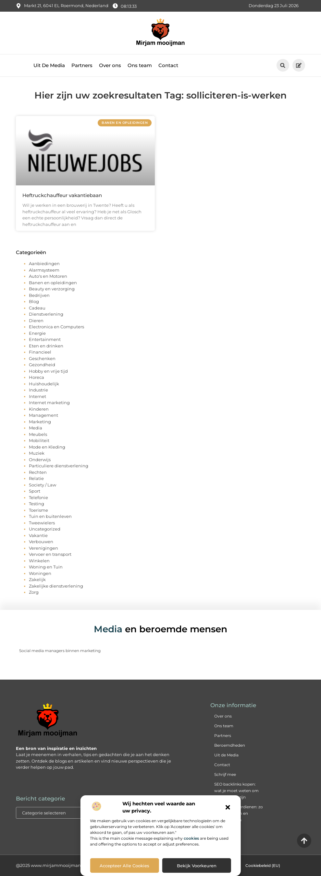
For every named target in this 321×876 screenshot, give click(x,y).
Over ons (110, 65)
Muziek (36, 453)
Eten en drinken (46, 345)
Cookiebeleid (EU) (262, 865)
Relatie (36, 478)
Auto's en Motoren (48, 276)
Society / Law (42, 484)
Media (35, 427)
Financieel (40, 352)
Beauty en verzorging (52, 288)
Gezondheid (42, 364)
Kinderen (39, 409)
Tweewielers (42, 522)
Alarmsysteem (44, 270)
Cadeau (37, 307)
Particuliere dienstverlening (58, 465)
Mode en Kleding (47, 447)
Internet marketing (49, 402)
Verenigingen (43, 548)
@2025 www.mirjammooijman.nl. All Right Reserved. (72, 865)
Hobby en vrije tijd (48, 371)
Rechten (38, 472)
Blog (34, 301)
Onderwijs (40, 459)
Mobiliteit (39, 440)
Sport (34, 491)
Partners (82, 65)
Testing (36, 503)
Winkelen (39, 560)
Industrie (38, 389)
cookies (191, 838)
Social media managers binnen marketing (60, 650)
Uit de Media (226, 755)
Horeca (36, 377)
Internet (37, 396)
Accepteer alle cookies (124, 865)
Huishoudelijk (44, 383)
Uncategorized (44, 528)
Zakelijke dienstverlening (56, 586)
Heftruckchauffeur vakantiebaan (62, 195)
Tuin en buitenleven (50, 516)
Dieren (36, 320)
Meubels (38, 434)
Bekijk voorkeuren (196, 865)
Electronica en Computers (56, 326)
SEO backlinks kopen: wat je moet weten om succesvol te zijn (236, 791)
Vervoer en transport (50, 554)
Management (43, 415)
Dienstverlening (46, 314)
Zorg (34, 592)
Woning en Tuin (46, 566)
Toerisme (38, 510)
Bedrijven (39, 295)
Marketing (40, 421)
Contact (168, 65)
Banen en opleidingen (53, 282)
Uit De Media (49, 65)
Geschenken (42, 358)
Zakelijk (37, 579)
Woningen (40, 573)
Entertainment (45, 339)
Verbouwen (41, 541)
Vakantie (38, 535)
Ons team (140, 65)
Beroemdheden (229, 745)
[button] (228, 807)
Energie (37, 333)
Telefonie (38, 497)
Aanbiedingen (44, 263)
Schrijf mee (225, 774)
